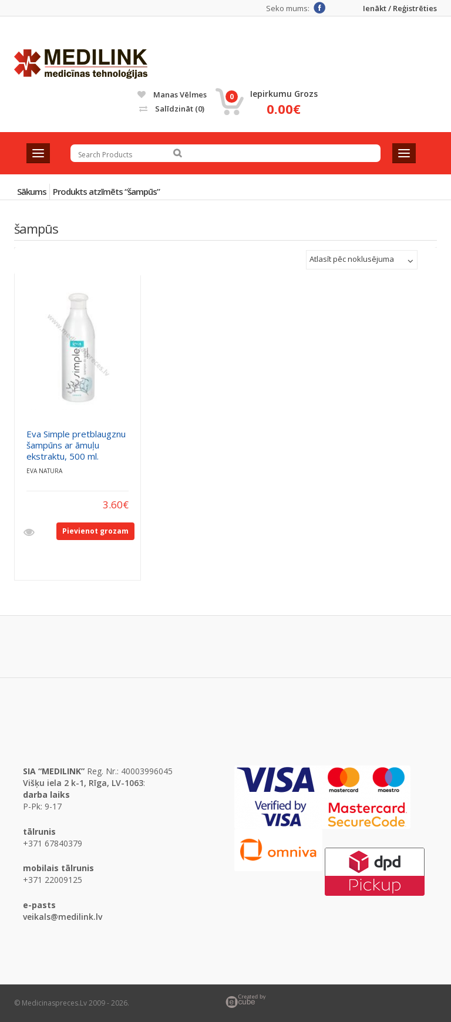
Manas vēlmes (172, 94)
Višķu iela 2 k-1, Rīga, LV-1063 (83, 782)
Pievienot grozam (95, 531)
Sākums (31, 191)
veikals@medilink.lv (62, 916)
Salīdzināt (171, 108)
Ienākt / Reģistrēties (400, 8)
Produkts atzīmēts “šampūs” (106, 191)
